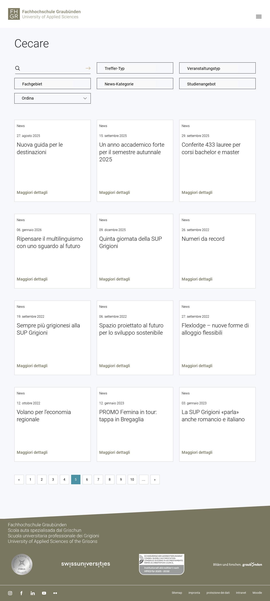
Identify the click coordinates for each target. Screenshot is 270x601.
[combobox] (135, 68)
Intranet (241, 592)
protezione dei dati (218, 592)
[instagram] (10, 593)
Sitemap (177, 592)
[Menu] (258, 16)
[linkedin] (32, 593)
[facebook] (21, 593)
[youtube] (42, 593)
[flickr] (53, 593)
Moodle (257, 592)
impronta (194, 592)
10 (132, 479)
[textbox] (130, 68)
